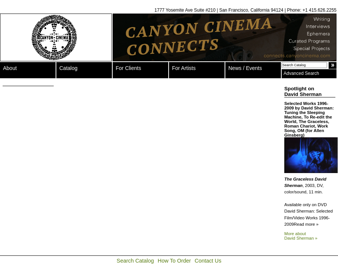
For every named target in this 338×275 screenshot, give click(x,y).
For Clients (128, 68)
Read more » (306, 224)
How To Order (174, 261)
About (10, 68)
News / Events (245, 68)
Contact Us (208, 261)
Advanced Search (301, 73)
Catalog (68, 68)
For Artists (184, 68)
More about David (300, 235)
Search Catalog (135, 261)
